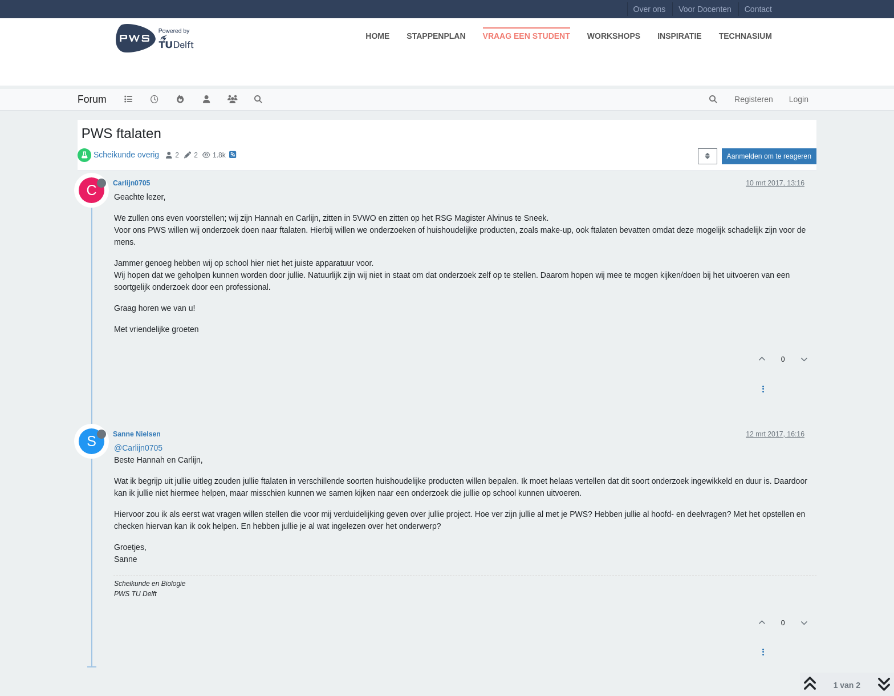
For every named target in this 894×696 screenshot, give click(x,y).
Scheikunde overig (126, 154)
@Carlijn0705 (138, 447)
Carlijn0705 (131, 183)
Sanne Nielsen (137, 434)
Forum (92, 99)
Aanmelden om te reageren (769, 156)
